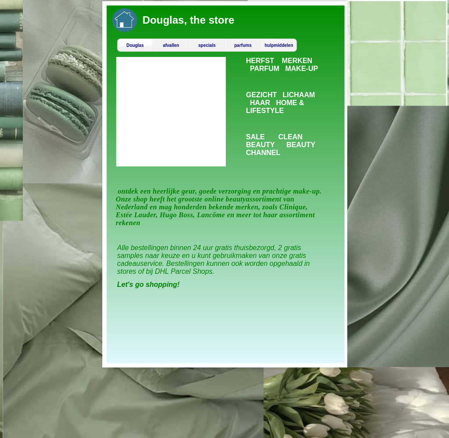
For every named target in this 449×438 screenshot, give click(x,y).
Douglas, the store (188, 20)
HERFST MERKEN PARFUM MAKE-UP (282, 64)
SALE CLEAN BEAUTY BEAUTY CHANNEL (280, 144)
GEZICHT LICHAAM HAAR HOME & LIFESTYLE (280, 102)
